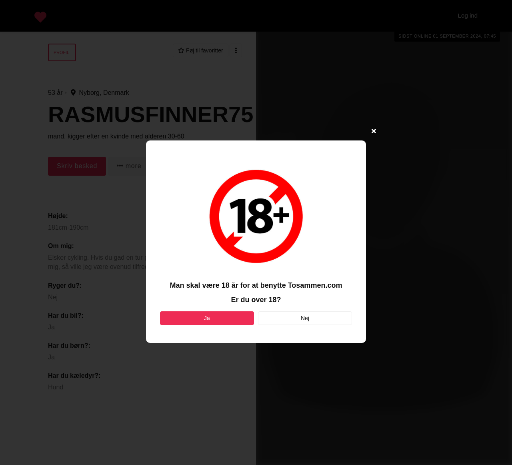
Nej (305, 318)
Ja (207, 318)
